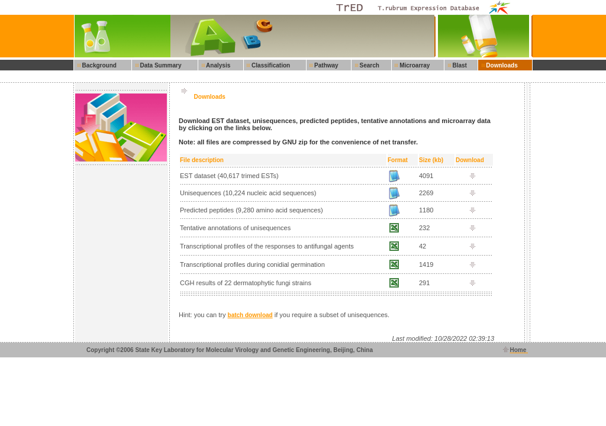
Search (368, 65)
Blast (458, 65)
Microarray (413, 65)
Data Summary (159, 65)
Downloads (500, 65)
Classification (269, 65)
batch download (250, 315)
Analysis (216, 65)
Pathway (325, 65)
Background (97, 65)
